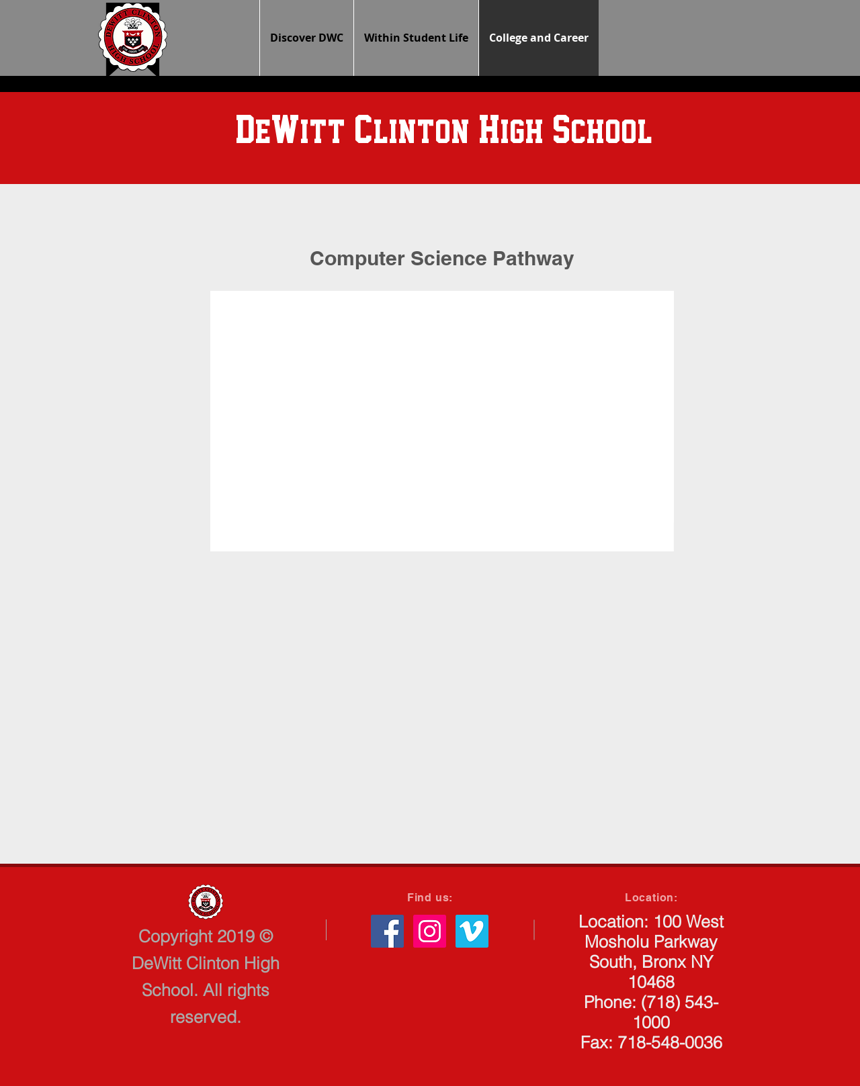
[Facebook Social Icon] (387, 931)
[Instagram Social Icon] (429, 931)
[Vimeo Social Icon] (472, 931)
